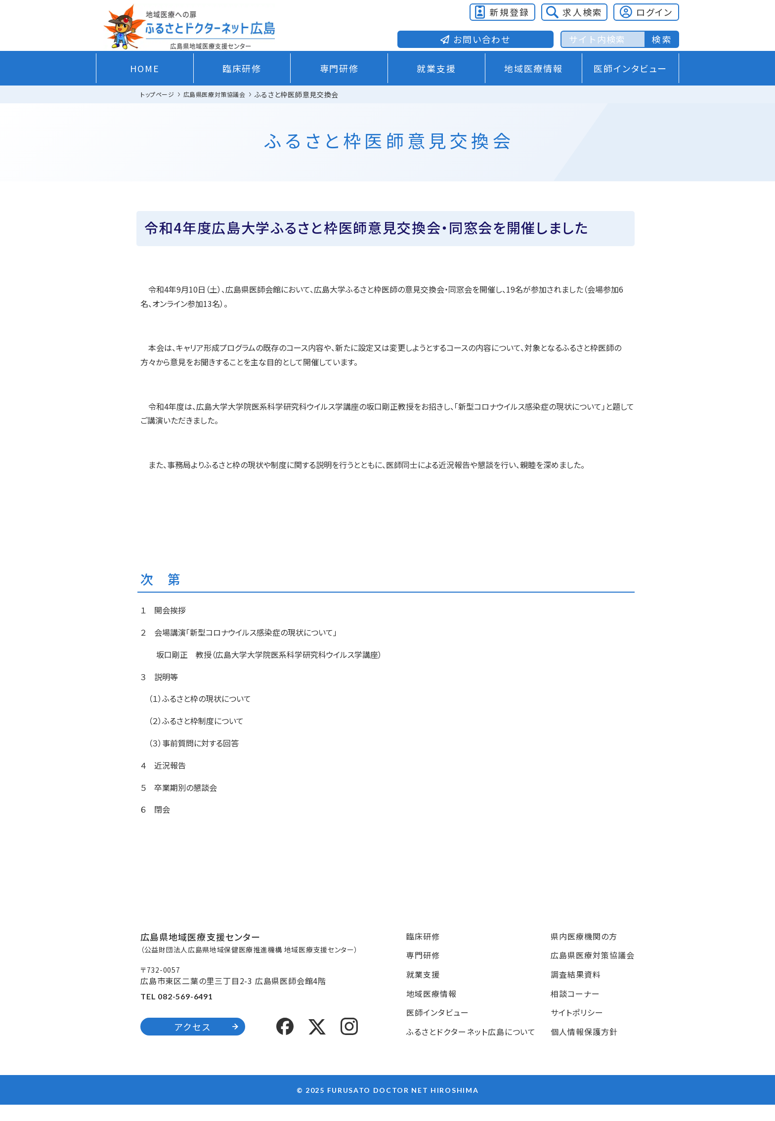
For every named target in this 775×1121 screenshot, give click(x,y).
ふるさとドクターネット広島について (471, 1048)
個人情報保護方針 (584, 1048)
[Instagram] (349, 1041)
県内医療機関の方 (584, 952)
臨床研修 (241, 84)
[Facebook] (285, 1041)
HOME (144, 84)
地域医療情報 (533, 84)
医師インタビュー (630, 84)
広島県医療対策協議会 (593, 971)
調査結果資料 (576, 990)
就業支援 (436, 84)
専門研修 (339, 84)
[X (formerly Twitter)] (317, 1042)
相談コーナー (575, 1009)
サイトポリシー (577, 1029)
